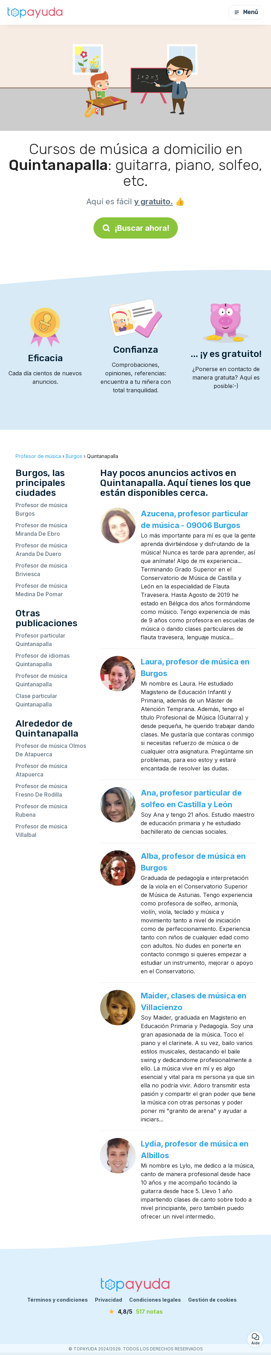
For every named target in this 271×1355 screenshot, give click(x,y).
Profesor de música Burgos (41, 509)
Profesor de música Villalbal (41, 830)
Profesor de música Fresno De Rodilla (41, 790)
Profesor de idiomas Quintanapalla (43, 660)
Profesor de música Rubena (41, 810)
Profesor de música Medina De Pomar (41, 590)
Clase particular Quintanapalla (36, 700)
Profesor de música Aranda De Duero (41, 549)
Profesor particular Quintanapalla (40, 639)
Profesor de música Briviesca (41, 569)
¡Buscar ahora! (135, 228)
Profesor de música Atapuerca (41, 770)
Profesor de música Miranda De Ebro (41, 529)
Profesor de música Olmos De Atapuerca (51, 750)
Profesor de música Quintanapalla (41, 680)
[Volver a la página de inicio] (35, 12)
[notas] (135, 1311)
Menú (246, 12)
